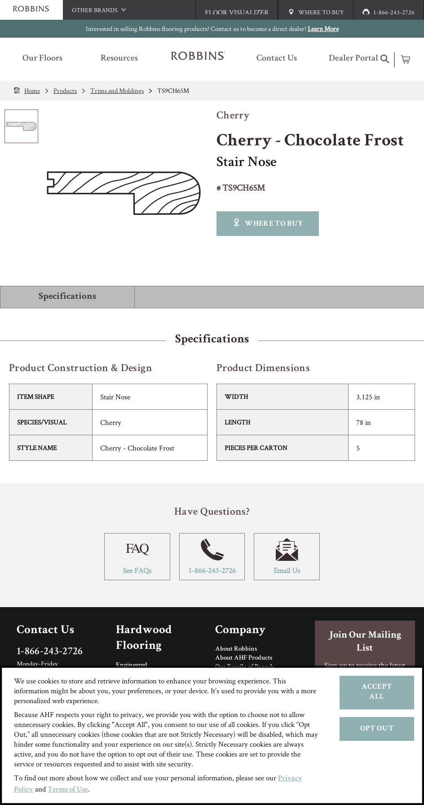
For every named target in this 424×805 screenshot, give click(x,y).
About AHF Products (243, 658)
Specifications (67, 297)
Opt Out (376, 729)
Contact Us (45, 631)
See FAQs (137, 556)
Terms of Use (68, 790)
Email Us (287, 556)
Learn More (323, 28)
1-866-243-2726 (212, 556)
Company (240, 631)
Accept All (377, 692)
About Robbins (236, 649)
